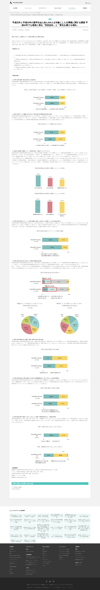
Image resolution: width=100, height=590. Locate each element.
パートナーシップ (13, 561)
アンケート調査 (45, 563)
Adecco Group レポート (31, 570)
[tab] (15, 8)
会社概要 (11, 549)
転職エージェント (45, 584)
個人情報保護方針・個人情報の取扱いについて (43, 587)
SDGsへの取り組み (30, 551)
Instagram (53, 581)
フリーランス (61, 584)
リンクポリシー (70, 587)
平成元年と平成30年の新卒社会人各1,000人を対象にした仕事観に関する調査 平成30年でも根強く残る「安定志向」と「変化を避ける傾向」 (37, 14)
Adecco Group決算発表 (63, 555)
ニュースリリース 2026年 (64, 549)
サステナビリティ (30, 546)
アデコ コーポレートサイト (15, 12)
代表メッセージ (13, 551)
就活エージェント (54, 584)
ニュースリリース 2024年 (64, 553)
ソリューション (13, 566)
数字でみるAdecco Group (15, 555)
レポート (44, 565)
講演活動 (61, 557)
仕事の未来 (44, 551)
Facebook (46, 581)
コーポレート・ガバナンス (31, 572)
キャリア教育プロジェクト (31, 562)
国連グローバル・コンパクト (32, 560)
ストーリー (61, 559)
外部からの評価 (29, 574)
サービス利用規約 (56, 587)
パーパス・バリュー (14, 559)
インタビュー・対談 (46, 561)
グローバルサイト (69, 584)
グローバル (44, 555)
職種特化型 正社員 (79, 559)
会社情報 (11, 546)
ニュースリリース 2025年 (64, 551)
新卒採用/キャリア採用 (80, 551)
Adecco (11, 569)
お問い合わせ (12, 563)
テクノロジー (45, 559)
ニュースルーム (25, 12)
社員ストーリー (78, 565)
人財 (43, 557)
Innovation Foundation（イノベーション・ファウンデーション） (33, 557)
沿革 (10, 553)
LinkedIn (50, 581)
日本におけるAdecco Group (15, 557)
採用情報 (77, 546)
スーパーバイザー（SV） (80, 557)
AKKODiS (11, 573)
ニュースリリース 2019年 (35, 12)
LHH (10, 571)
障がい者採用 (78, 553)
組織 (43, 549)
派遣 (28, 584)
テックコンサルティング (35, 584)
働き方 (43, 553)
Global (88, 3)
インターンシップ (79, 555)
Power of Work (45, 546)
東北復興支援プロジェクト (31, 564)
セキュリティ (63, 587)
